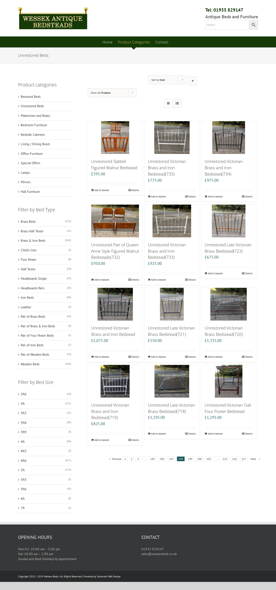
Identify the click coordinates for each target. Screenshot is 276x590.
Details (135, 190)
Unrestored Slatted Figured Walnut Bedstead (114, 164)
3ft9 (23, 432)
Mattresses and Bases (35, 116)
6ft (23, 499)
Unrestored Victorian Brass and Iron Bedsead (113, 331)
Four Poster (28, 259)
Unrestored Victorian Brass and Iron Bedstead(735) (167, 167)
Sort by (158, 79)
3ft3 (23, 413)
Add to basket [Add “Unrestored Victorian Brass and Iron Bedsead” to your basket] (101, 356)
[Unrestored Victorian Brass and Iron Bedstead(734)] (228, 137)
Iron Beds (27, 297)
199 (190, 459)
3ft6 (23, 423)
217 (244, 459)
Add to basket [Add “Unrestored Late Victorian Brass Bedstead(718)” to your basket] (158, 433)
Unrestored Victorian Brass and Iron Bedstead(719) (110, 411)
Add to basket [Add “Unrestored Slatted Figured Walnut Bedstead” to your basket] (101, 190)
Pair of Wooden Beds (35, 354)
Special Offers (30, 163)
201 (209, 459)
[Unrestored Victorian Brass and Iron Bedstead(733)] (172, 221)
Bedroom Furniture (34, 125)
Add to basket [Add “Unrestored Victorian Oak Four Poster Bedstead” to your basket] (215, 433)
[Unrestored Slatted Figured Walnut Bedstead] (115, 137)
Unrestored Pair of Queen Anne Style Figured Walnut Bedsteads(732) (115, 251)
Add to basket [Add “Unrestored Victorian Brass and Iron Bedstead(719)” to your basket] (101, 440)
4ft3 (23, 451)
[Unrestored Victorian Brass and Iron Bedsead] (115, 304)
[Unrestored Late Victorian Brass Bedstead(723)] (228, 221)
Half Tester (28, 269)
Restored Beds (31, 97)
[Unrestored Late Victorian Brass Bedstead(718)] (172, 381)
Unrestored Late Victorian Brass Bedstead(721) (171, 331)
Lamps (25, 173)
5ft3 (23, 480)
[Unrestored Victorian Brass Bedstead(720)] (228, 304)
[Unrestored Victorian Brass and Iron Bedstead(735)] (172, 137)
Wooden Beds (30, 364)
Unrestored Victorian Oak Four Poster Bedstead (228, 408)
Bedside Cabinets (33, 135)
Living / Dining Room (35, 144)
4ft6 (23, 461)
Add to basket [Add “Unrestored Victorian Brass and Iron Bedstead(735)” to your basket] (158, 196)
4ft (23, 442)
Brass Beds (28, 221)
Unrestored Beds (32, 106)
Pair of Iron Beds (32, 345)
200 (199, 459)
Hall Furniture (30, 192)
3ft (23, 404)
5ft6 (23, 489)
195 (152, 459)
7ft (23, 508)
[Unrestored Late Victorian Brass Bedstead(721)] (172, 304)
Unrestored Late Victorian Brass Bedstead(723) (228, 248)
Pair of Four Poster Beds (37, 335)
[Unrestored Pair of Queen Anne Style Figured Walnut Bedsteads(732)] (115, 221)
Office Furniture (32, 154)
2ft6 (23, 394)
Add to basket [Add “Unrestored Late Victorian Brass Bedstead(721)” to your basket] (158, 356)
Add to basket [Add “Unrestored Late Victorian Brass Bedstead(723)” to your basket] (215, 273)
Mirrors (26, 182)
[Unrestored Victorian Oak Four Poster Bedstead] (228, 381)
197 (171, 459)
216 (234, 459)
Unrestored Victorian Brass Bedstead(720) (224, 331)
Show (101, 92)
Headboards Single (34, 278)
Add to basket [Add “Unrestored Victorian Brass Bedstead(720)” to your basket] (215, 356)
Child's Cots (28, 250)
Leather (26, 307)
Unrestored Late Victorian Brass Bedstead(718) (171, 408)
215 (225, 459)
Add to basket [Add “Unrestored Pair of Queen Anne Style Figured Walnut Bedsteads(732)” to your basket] (101, 279)
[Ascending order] (193, 80)
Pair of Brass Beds (33, 316)
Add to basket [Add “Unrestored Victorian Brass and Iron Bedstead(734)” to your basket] (215, 196)
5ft (23, 470)
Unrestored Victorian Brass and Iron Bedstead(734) (224, 167)
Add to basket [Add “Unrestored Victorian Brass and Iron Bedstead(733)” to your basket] (158, 279)
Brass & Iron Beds (33, 240)
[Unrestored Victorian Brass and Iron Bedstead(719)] (115, 381)
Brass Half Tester (32, 231)
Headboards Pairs (32, 288)
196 (162, 459)
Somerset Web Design (109, 576)
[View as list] (177, 103)
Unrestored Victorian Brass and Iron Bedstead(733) (167, 251)
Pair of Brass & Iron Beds (38, 326)
